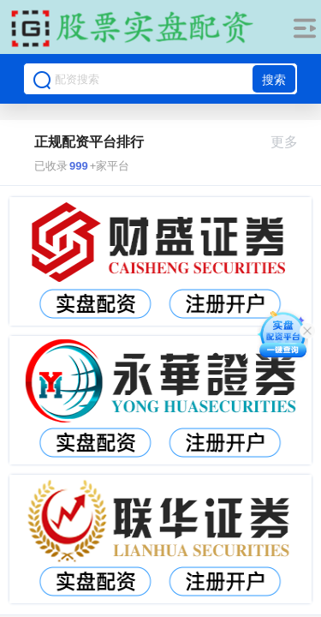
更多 (291, 142)
